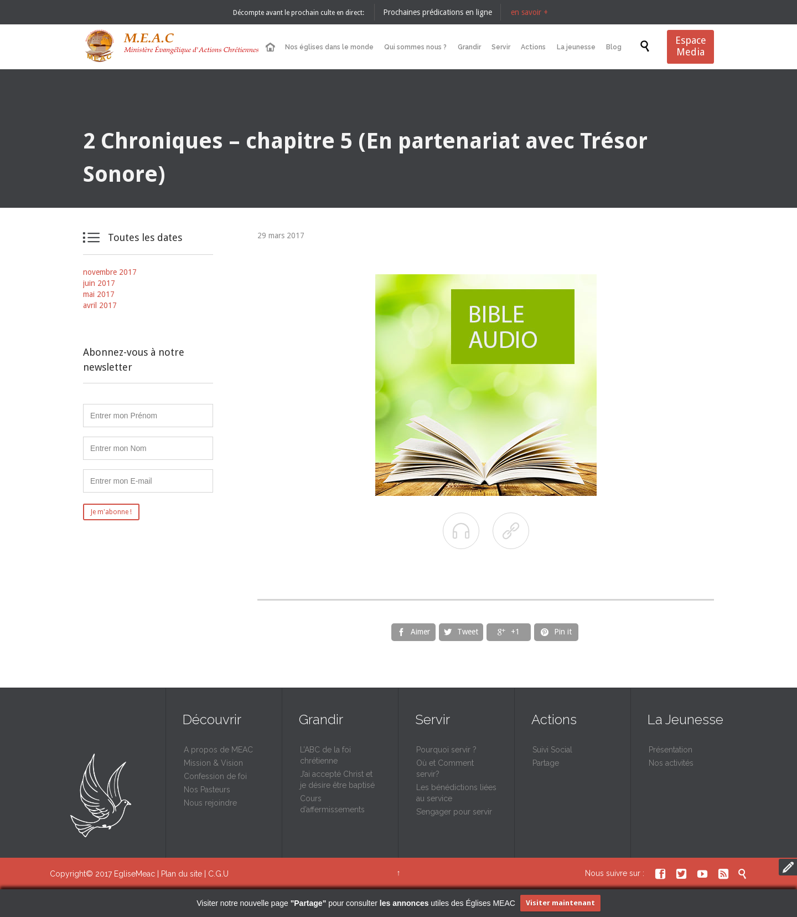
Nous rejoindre (210, 802)
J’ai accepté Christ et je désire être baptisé (337, 780)
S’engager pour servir (454, 811)
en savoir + (529, 12)
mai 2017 (99, 294)
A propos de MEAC (218, 749)
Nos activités (671, 763)
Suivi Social (552, 749)
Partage (545, 763)
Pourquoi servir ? (446, 749)
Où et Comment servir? (445, 768)
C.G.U (218, 873)
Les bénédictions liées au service (456, 793)
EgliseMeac (134, 873)
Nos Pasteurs (207, 789)
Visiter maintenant (560, 903)
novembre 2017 (110, 272)
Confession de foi (215, 776)
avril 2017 (100, 305)
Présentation (670, 749)
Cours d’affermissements (332, 804)
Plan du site (181, 873)
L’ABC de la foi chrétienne (325, 755)
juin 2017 (99, 283)
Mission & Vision (213, 763)
